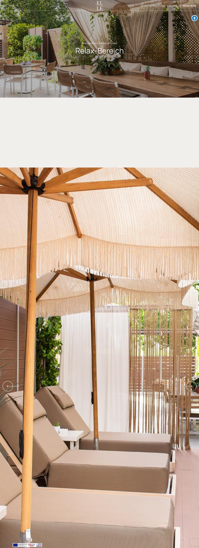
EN (163, 5)
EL (170, 5)
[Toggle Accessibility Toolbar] (194, 17)
